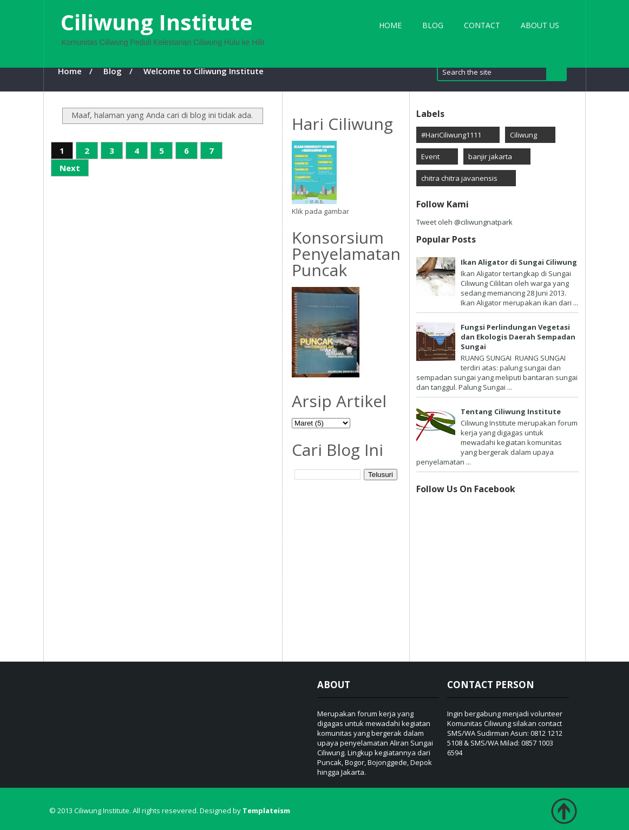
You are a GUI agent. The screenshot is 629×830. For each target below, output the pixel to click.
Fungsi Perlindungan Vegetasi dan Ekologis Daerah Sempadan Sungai (518, 336)
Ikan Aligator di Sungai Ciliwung (519, 262)
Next (70, 167)
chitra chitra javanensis (459, 178)
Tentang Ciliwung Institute (511, 411)
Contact (482, 25)
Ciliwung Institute (157, 22)
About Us (540, 25)
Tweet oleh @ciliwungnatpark (464, 222)
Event (430, 156)
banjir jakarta (490, 156)
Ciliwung (523, 135)
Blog (432, 25)
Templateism (266, 810)
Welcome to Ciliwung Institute (203, 71)
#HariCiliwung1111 (451, 135)
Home (390, 25)
